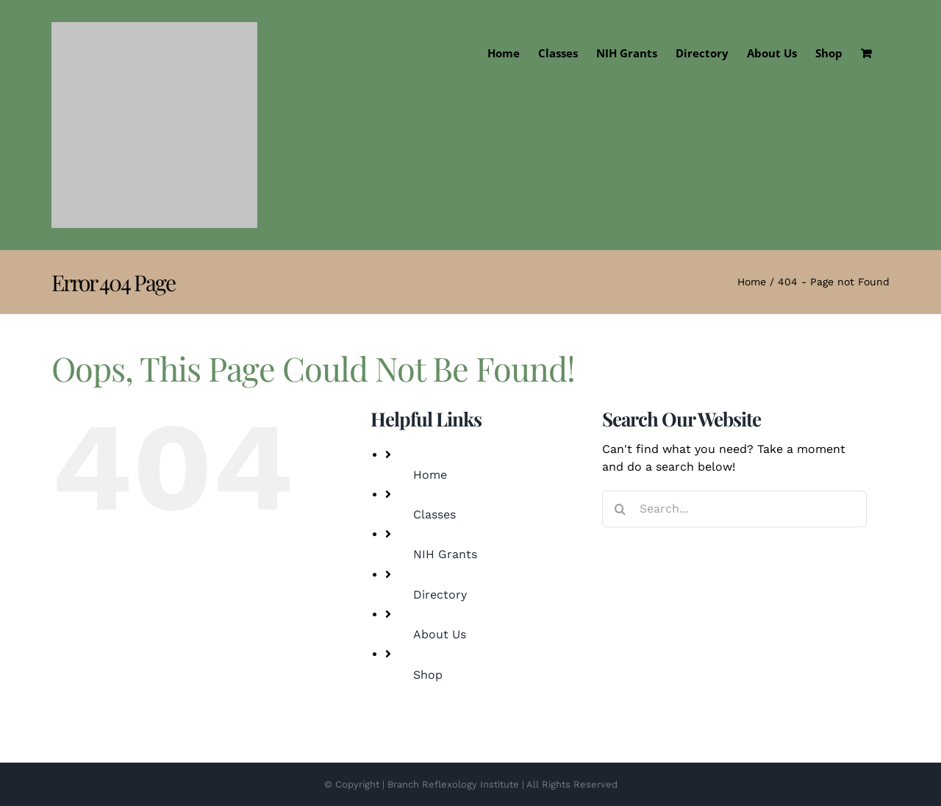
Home (430, 475)
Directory (440, 595)
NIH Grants (445, 554)
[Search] (620, 509)
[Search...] (734, 509)
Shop (428, 675)
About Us (439, 634)
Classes (434, 514)
